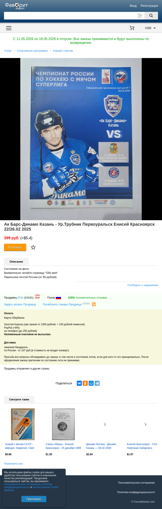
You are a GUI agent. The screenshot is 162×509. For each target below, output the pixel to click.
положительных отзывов (87, 297)
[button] (158, 61)
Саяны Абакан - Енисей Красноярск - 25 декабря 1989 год (63, 446)
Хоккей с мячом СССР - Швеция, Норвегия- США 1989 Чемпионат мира (19, 446)
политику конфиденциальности (28, 486)
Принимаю (33, 499)
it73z (20, 297)
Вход (133, 5)
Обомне (37, 296)
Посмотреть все (13, 463)
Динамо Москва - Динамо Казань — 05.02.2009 (101, 446)
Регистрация (149, 5)
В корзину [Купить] (15, 247)
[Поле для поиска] (81, 15)
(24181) (29, 297)
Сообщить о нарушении (143, 285)
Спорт (8, 50)
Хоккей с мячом (63, 50)
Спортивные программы (32, 50)
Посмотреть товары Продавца (66, 304)
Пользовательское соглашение (136, 482)
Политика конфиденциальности (136, 492)
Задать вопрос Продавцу (20, 304)
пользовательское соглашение (22, 484)
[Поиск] (151, 15)
